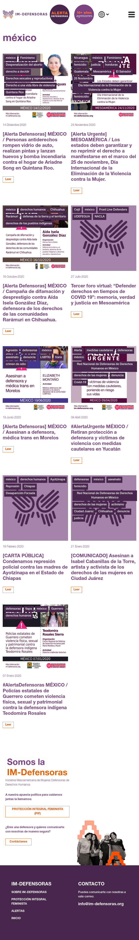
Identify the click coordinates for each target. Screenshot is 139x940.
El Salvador (123, 72)
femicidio (80, 65)
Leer (8, 179)
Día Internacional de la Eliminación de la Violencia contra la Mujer (104, 88)
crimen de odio (16, 364)
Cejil (77, 210)
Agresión (12, 350)
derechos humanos (33, 210)
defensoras (29, 350)
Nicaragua (81, 58)
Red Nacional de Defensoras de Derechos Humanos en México (105, 366)
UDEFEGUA (82, 216)
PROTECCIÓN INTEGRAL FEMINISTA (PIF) (37, 811)
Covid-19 (80, 382)
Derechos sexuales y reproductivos (29, 78)
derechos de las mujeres (90, 375)
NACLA (100, 216)
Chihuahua (57, 210)
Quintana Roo (15, 92)
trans (58, 357)
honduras (111, 65)
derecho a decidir (17, 72)
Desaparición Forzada (20, 493)
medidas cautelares (100, 350)
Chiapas (29, 486)
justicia (95, 65)
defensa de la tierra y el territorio (44, 216)
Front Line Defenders (113, 210)
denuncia (29, 357)
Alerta (78, 350)
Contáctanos (18, 841)
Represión (12, 486)
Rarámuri (12, 216)
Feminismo (27, 58)
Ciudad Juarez (84, 511)
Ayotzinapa (57, 479)
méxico (11, 58)
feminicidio (81, 97)
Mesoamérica (102, 72)
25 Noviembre (83, 78)
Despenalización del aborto (24, 65)
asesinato (12, 357)
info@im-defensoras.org (101, 904)
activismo (117, 504)
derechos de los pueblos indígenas (29, 223)
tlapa (28, 609)
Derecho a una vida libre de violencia (30, 85)
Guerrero (57, 609)
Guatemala (81, 72)
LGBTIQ (45, 357)
